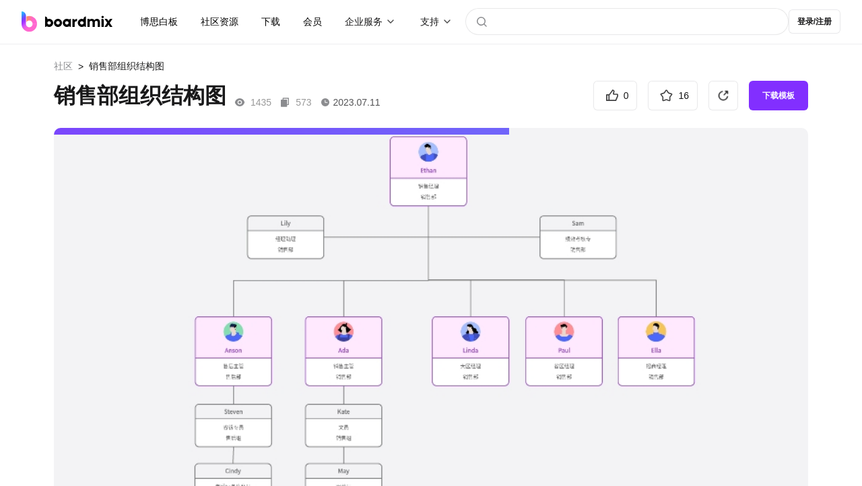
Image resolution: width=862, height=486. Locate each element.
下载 (270, 21)
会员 (312, 21)
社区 (63, 66)
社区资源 (219, 21)
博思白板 (159, 21)
